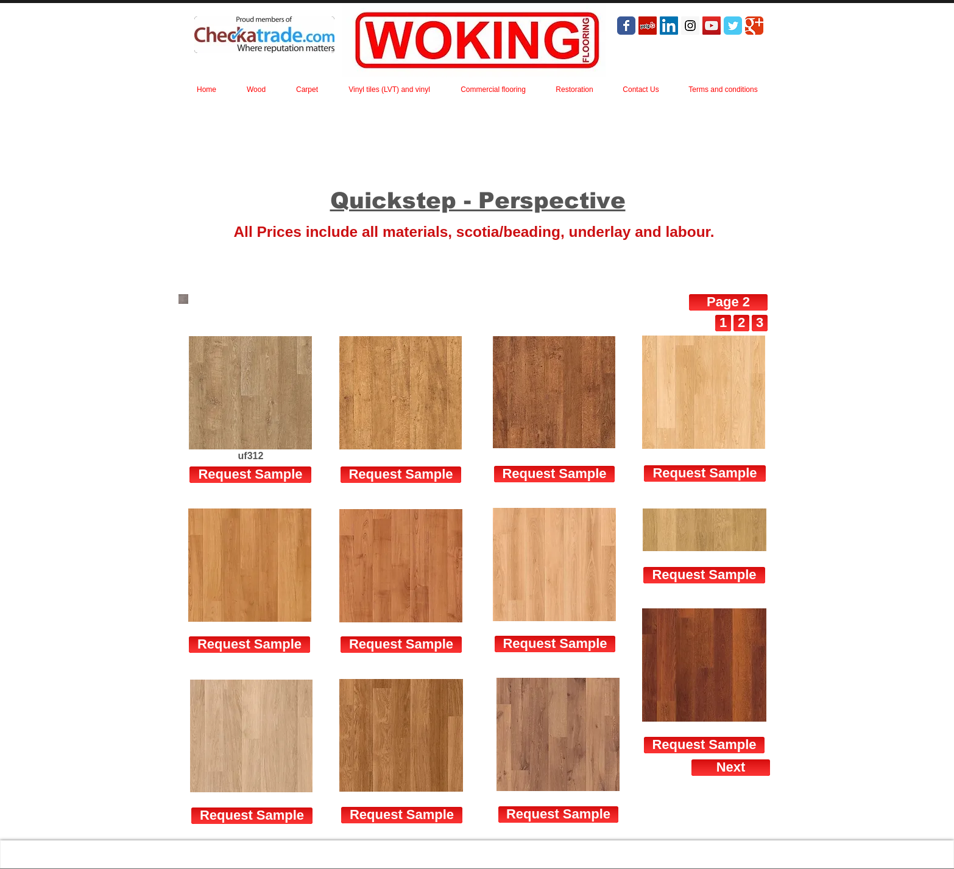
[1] (723, 323)
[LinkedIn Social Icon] (669, 25)
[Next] (730, 767)
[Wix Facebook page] (626, 25)
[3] (760, 323)
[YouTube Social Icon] (711, 25)
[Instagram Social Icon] (690, 25)
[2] (741, 323)
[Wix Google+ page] (754, 25)
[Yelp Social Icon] (647, 25)
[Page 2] (728, 302)
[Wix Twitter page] (733, 25)
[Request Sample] (400, 474)
